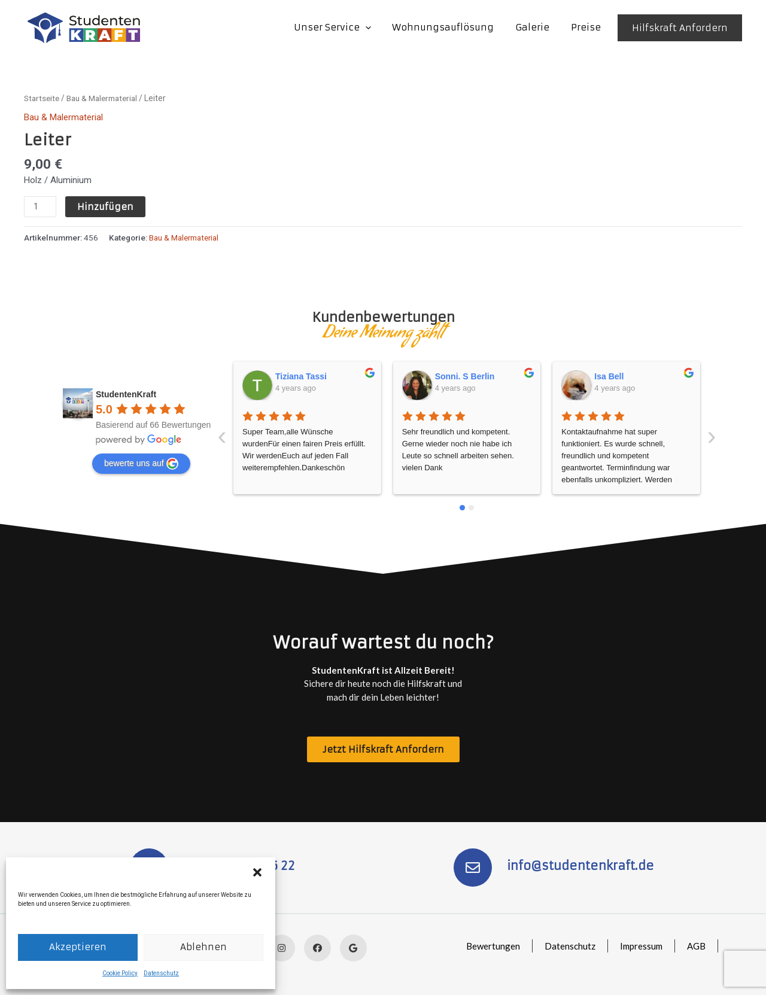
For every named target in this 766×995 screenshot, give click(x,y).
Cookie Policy (120, 973)
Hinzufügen (105, 206)
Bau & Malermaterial (106, 98)
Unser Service (344, 27)
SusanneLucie (623, 376)
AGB (695, 946)
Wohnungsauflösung (452, 27)
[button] (257, 872)
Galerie (538, 27)
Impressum (640, 946)
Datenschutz (161, 973)
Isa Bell (449, 376)
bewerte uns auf (141, 463)
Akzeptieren (78, 947)
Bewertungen (491, 946)
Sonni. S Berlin (306, 376)
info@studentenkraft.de (580, 865)
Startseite (43, 98)
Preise (588, 27)
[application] (377, 27)
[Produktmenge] (40, 206)
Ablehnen (203, 947)
